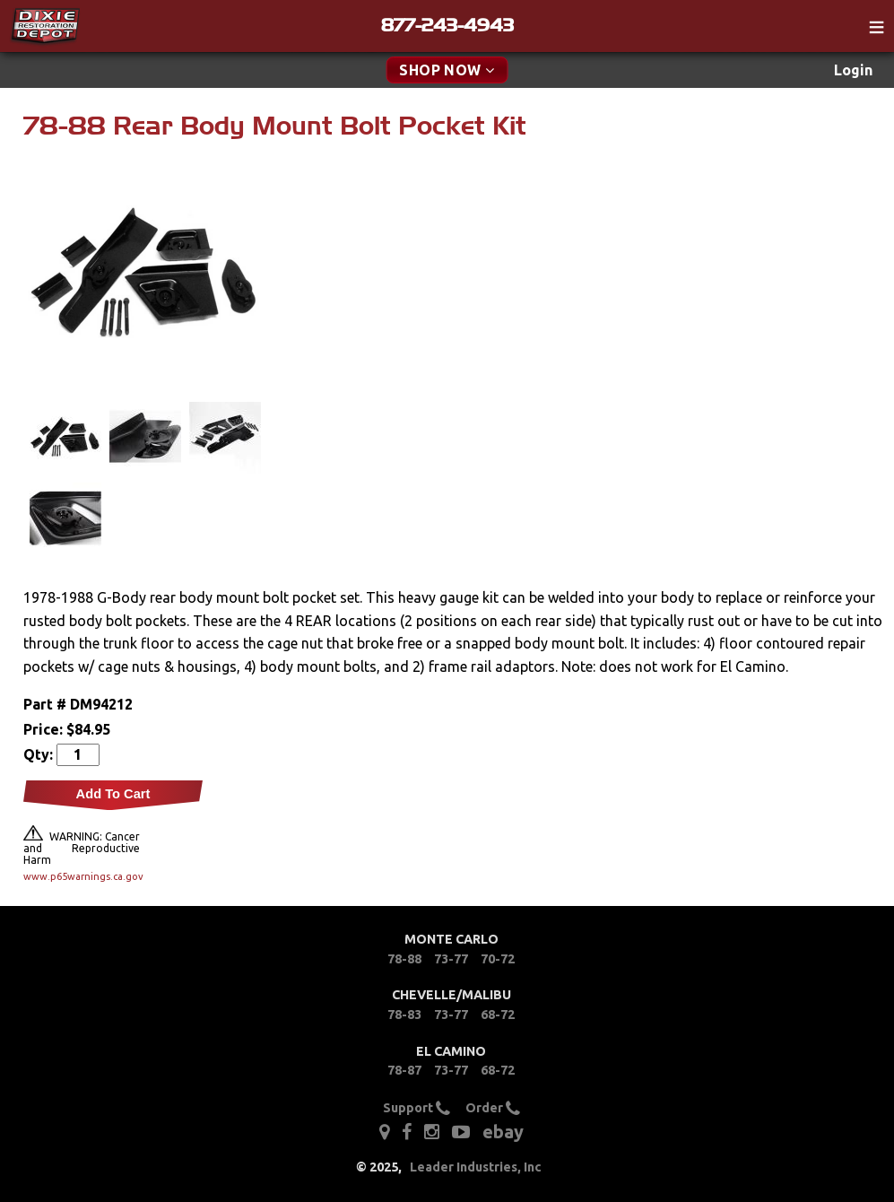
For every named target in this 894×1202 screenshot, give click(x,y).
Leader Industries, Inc (476, 1167)
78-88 (404, 959)
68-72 (498, 1014)
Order (492, 1108)
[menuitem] (853, 70)
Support (416, 1108)
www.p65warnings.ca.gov (81, 876)
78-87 (404, 1070)
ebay (503, 1131)
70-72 (498, 959)
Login (853, 70)
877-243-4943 (447, 25)
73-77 (451, 959)
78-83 (404, 1014)
